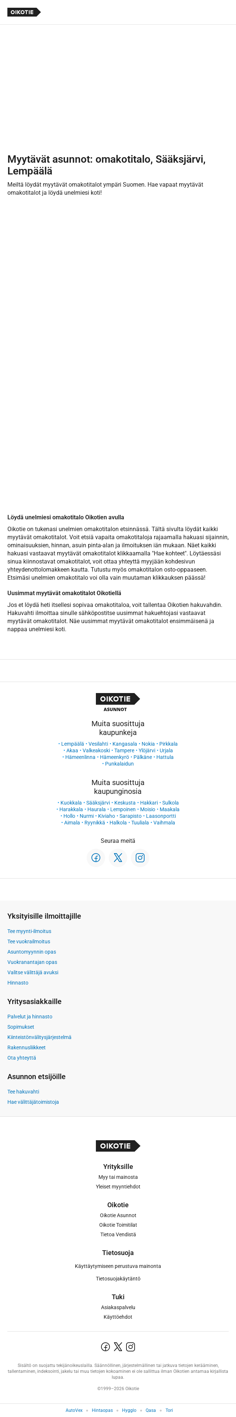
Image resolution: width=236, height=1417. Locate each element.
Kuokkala (71, 803)
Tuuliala (140, 823)
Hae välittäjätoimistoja (33, 1102)
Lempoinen (123, 809)
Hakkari (149, 803)
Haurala (96, 809)
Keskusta (125, 803)
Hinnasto (17, 983)
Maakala (170, 809)
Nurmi (87, 816)
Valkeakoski (96, 750)
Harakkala (71, 809)
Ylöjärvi (147, 750)
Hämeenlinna (80, 757)
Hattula (165, 757)
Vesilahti (98, 744)
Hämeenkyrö (114, 757)
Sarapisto (130, 816)
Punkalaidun (119, 764)
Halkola (118, 823)
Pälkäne (142, 757)
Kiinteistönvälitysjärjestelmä (39, 1037)
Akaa (72, 750)
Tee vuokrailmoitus (28, 941)
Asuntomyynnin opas (31, 952)
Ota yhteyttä (21, 1058)
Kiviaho (106, 816)
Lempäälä (72, 744)
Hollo (69, 816)
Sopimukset (20, 1027)
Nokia (148, 744)
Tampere (124, 750)
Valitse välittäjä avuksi (32, 972)
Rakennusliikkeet (26, 1047)
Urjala (166, 750)
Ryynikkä (94, 823)
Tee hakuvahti (23, 1092)
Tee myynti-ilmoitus (29, 931)
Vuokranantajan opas (32, 962)
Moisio (147, 809)
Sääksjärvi (98, 803)
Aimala (72, 823)
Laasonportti (161, 816)
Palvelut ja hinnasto (29, 1017)
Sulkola (170, 803)
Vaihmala (164, 823)
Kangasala (124, 744)
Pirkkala (168, 744)
